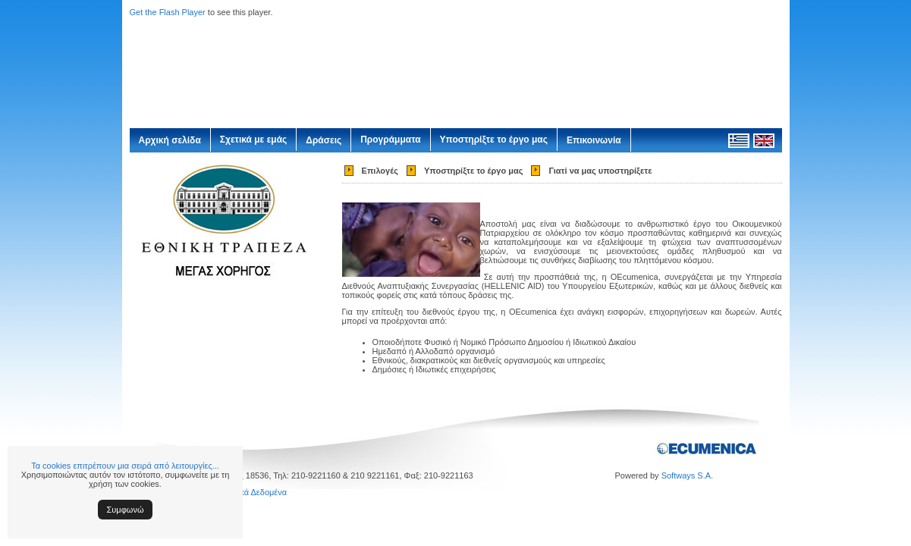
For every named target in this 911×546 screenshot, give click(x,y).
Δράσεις (323, 140)
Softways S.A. (687, 475)
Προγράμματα (390, 139)
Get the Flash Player (168, 12)
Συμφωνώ (125, 509)
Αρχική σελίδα (170, 140)
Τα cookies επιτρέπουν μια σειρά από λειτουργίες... (125, 465)
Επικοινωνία (594, 140)
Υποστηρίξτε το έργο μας (494, 139)
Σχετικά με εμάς (253, 139)
